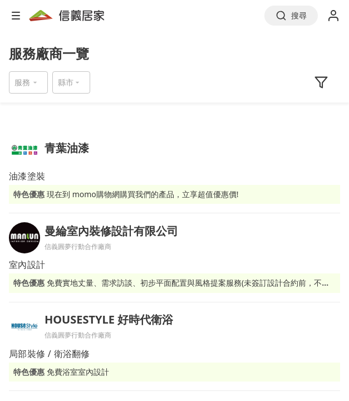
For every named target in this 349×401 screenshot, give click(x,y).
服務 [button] (22, 82)
